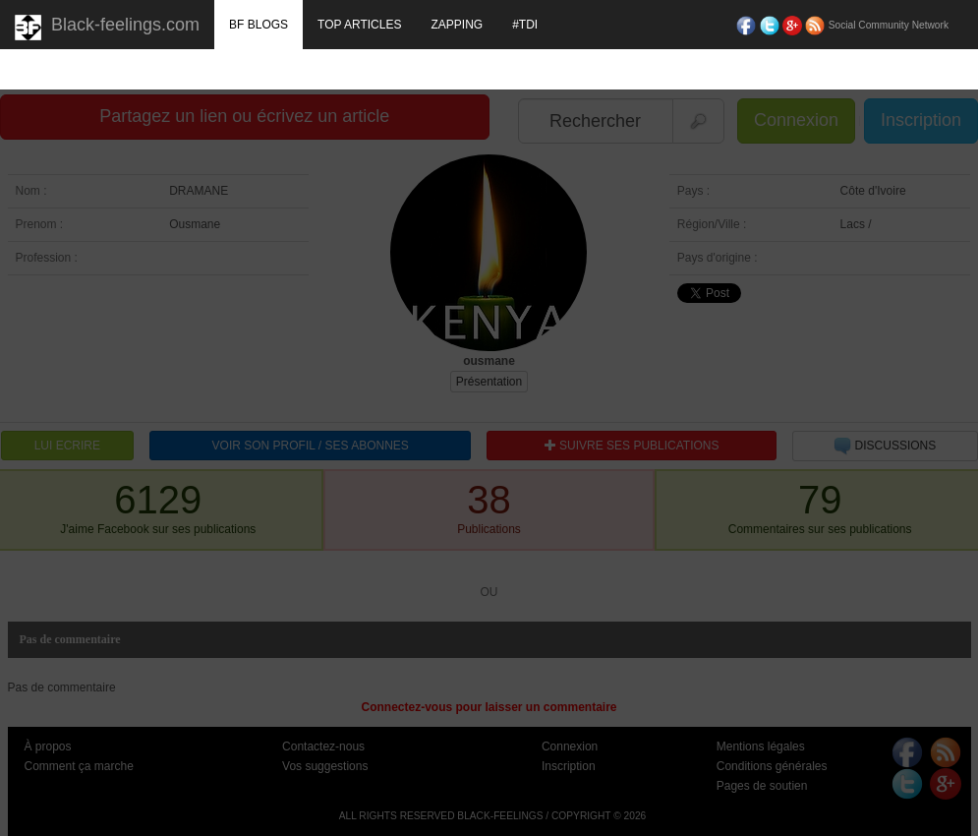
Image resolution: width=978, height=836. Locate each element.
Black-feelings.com (107, 27)
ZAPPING (457, 24)
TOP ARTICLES (359, 24)
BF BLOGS (258, 24)
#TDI (525, 24)
